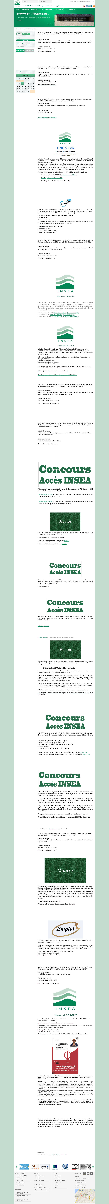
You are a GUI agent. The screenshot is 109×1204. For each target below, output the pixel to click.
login (56, 1187)
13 (19, 86)
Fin (66, 1154)
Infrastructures (20, 1180)
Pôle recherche (58, 1175)
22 (25, 88)
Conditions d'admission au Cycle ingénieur (22, 1193)
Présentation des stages (40, 1187)
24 (31, 88)
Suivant (62, 1154)
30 (28, 91)
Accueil (71, 1)
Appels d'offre (87, 1)
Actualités (76, 1)
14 (22, 86)
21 (22, 88)
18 (33, 86)
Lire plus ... (50, 24)
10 (31, 83)
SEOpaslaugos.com (42, 637)
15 (25, 86)
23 (28, 88)
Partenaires (27, 28)
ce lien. (66, 541)
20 (19, 88)
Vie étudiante (57, 1178)
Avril (24, 75)
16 (28, 86)
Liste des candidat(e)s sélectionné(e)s (66, 313)
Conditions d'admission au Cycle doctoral (22, 1196)
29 (25, 91)
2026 (27, 75)
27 (19, 91)
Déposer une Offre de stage (41, 1189)
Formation (37, 1178)
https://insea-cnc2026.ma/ (69, 175)
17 (31, 86)
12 (17, 86)
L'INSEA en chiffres (21, 1178)
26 (17, 91)
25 (33, 88)
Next (92, 1167)
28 (22, 91)
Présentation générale (40, 1175)
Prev (17, 1167)
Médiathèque (81, 1)
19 (17, 88)
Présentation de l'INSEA (22, 1175)
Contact (92, 1)
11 (33, 83)
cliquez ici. (84, 752)
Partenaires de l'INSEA (60, 1180)
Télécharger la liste (45, 494)
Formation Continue (39, 1180)
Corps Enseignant (20, 1182)
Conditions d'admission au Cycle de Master (22, 1200)
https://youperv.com (53, 828)
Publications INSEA (21, 1185)
